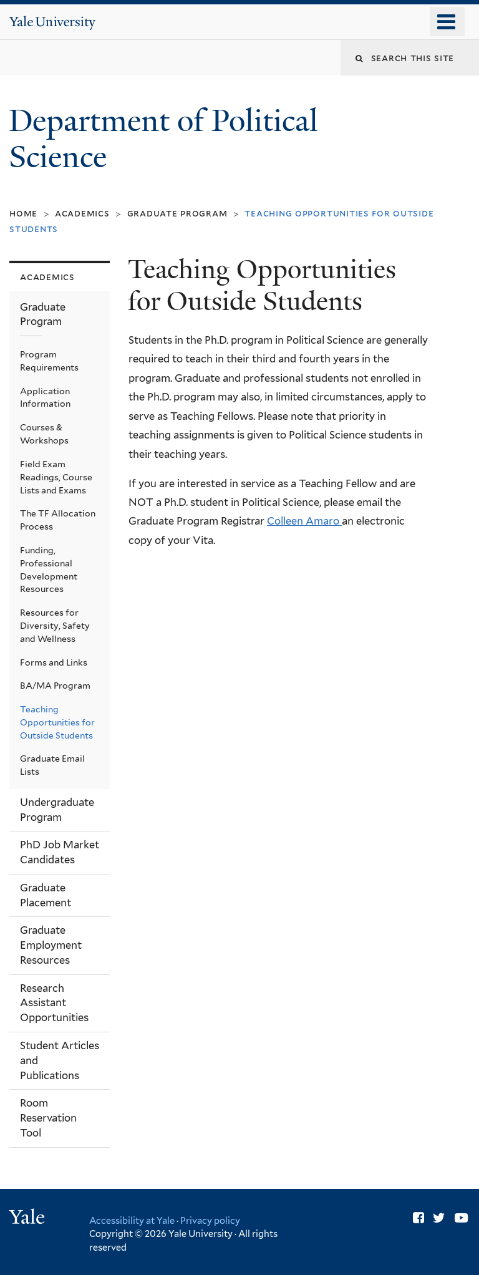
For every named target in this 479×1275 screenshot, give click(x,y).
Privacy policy (210, 1220)
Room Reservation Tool (48, 1118)
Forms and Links (53, 662)
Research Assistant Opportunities (54, 1003)
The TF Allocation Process (57, 519)
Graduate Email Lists (52, 765)
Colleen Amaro (304, 521)
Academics (82, 213)
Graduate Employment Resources (51, 945)
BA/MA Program (55, 686)
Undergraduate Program (57, 809)
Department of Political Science (163, 139)
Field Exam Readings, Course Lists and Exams (56, 477)
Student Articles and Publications (59, 1060)
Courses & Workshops (44, 433)
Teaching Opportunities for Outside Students (57, 722)
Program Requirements (49, 360)
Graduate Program (177, 213)
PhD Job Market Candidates (59, 852)
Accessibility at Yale (132, 1220)
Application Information (45, 397)
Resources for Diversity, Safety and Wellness (55, 626)
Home (23, 213)
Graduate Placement (45, 895)
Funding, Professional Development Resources (48, 569)
